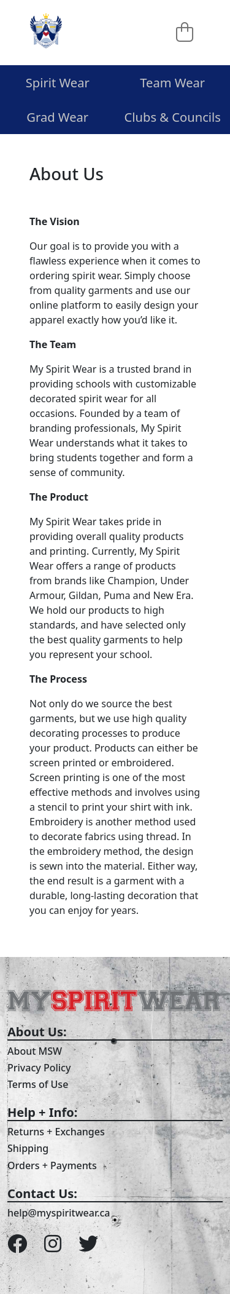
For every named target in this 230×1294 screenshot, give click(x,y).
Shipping (27, 1148)
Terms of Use (37, 1084)
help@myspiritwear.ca (58, 1213)
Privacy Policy (39, 1067)
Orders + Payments (52, 1165)
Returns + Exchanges (56, 1131)
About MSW (34, 1051)
